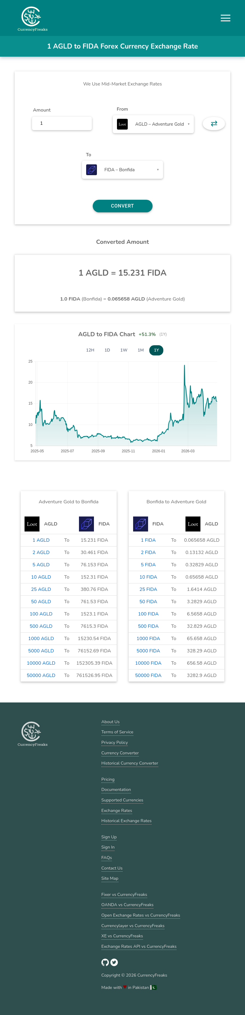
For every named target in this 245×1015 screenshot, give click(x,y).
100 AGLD (41, 614)
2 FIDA (148, 552)
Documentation (116, 789)
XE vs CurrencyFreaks (122, 936)
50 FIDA (148, 601)
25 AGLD (41, 589)
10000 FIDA (148, 663)
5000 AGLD (41, 651)
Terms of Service (117, 732)
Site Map (109, 878)
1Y (156, 350)
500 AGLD (41, 626)
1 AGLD (40, 540)
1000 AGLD (41, 638)
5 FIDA (148, 564)
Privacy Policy (114, 742)
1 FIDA (148, 540)
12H (90, 350)
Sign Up (109, 837)
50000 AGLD (41, 675)
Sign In (108, 847)
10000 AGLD (41, 663)
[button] (225, 18)
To (88, 154)
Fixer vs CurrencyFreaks (124, 894)
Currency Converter (120, 753)
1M (141, 350)
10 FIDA (148, 577)
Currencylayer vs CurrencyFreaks (133, 926)
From (122, 109)
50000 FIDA (148, 675)
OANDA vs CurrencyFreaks (127, 905)
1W (123, 350)
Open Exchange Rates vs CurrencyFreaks (140, 915)
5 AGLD (40, 564)
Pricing (108, 779)
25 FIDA (148, 589)
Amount (42, 110)
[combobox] (153, 124)
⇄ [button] (214, 123)
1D (107, 350)
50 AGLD (41, 601)
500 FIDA (148, 626)
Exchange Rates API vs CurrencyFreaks (138, 946)
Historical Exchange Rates (126, 821)
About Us (110, 722)
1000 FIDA (148, 638)
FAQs (106, 858)
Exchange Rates (116, 810)
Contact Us (112, 868)
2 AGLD (40, 552)
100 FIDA (148, 614)
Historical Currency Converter (129, 763)
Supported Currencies (122, 800)
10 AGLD (41, 577)
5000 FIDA (148, 651)
